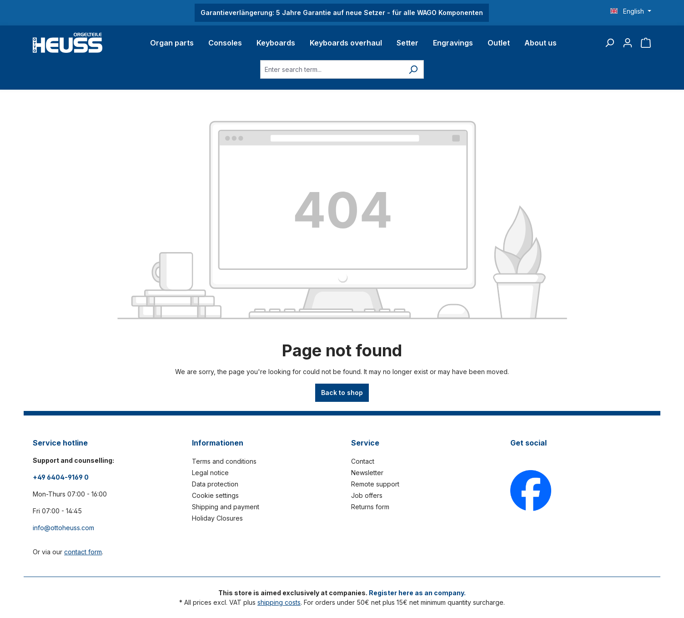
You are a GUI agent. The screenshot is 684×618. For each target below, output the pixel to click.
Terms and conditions (224, 461)
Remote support (375, 484)
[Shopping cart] (645, 43)
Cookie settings (215, 495)
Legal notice (210, 472)
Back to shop (342, 392)
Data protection (215, 484)
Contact (362, 461)
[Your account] (627, 43)
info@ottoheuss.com (63, 528)
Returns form (370, 507)
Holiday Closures (217, 518)
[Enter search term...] (331, 69)
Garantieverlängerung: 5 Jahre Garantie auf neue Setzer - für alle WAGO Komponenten (342, 12)
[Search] (609, 43)
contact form (83, 552)
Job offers (366, 495)
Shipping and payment (225, 507)
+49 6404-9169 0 (61, 477)
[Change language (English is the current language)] (630, 11)
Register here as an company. (417, 593)
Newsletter (367, 472)
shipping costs (279, 602)
